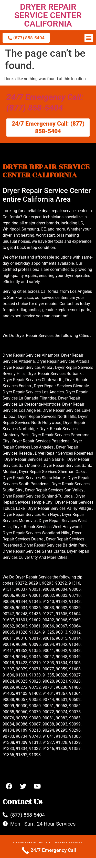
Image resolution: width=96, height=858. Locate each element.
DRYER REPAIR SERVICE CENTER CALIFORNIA (48, 15)
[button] (88, 38)
